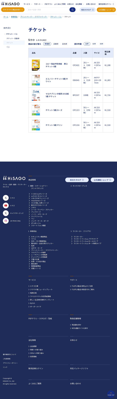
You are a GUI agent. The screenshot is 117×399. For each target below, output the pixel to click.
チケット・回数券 (13, 38)
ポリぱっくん (36, 223)
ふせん (33, 207)
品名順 (64, 44)
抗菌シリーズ (36, 268)
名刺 (32, 246)
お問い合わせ (91, 4)
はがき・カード (36, 248)
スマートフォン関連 (38, 225)
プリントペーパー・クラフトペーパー (44, 250)
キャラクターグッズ (80, 186)
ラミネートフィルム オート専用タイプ (87, 243)
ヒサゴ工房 (34, 286)
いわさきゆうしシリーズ (40, 198)
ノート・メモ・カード (39, 214)
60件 (94, 44)
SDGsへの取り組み (37, 353)
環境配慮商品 (36, 266)
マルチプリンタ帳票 (38, 252)
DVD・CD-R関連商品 (38, 241)
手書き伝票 (35, 259)
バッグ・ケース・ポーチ (40, 221)
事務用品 (33, 231)
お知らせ (70, 4)
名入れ (32, 303)
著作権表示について (9, 354)
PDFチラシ (48, 4)
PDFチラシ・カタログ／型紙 (40, 318)
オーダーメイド (35, 306)
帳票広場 (33, 293)
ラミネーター (78, 237)
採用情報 (33, 356)
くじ (8, 47)
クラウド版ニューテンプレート (41, 289)
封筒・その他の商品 (38, 261)
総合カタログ (86, 10)
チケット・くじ (11, 34)
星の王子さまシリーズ (39, 205)
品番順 (55, 44)
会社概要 (33, 346)
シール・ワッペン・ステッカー (42, 210)
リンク (5, 367)
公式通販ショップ (104, 10)
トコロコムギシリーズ (39, 194)
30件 (87, 44)
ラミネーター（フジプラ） (82, 231)
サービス (27, 4)
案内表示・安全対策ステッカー (42, 243)
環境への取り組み (36, 349)
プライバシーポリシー (10, 363)
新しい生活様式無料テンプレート (42, 300)
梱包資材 (34, 264)
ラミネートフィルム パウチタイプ (86, 239)
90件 (101, 44)
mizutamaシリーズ (38, 201)
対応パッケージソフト (79, 368)
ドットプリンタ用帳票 (39, 257)
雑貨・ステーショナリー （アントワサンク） (39, 187)
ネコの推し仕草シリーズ (40, 203)
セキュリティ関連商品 (39, 237)
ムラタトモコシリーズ (39, 196)
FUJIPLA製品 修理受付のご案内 (83, 289)
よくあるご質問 (59, 4)
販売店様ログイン (105, 4)
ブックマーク (36, 212)
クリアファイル (36, 216)
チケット (10, 42)
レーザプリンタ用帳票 (39, 255)
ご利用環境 (6, 359)
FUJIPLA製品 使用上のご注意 (82, 286)
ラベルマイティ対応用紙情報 (40, 296)
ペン (32, 219)
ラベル (33, 239)
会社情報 (79, 4)
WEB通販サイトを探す (80, 328)
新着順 (47, 44)
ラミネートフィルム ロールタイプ (86, 241)
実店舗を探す (76, 325)
